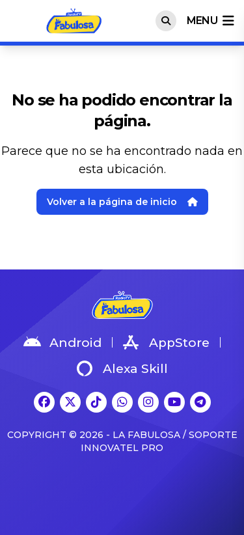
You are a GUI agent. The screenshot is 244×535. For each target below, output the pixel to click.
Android (62, 342)
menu (210, 21)
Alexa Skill (122, 368)
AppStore (166, 342)
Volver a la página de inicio (122, 202)
